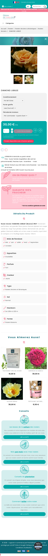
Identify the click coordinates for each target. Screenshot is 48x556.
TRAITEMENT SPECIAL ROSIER (12, 371)
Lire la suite (24, 437)
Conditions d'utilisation (24, 548)
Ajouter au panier (23, 131)
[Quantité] (6, 131)
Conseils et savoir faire (28, 2)
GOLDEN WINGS (12, 402)
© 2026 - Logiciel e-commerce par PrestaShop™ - (20, 543)
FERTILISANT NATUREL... (36, 402)
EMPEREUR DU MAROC (36, 371)
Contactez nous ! (8, 137)
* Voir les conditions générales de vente (33, 206)
